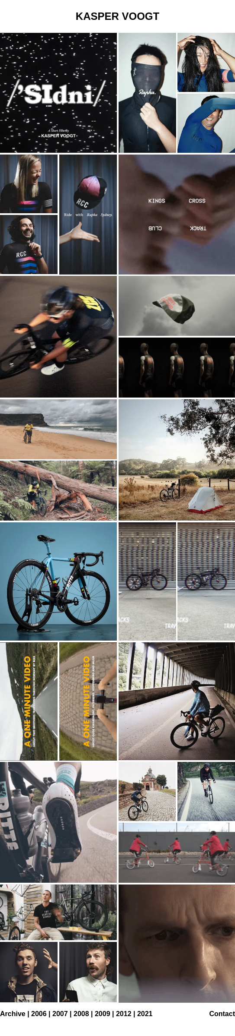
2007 (60, 1013)
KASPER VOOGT (117, 16)
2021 (145, 1013)
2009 (102, 1013)
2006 (39, 1013)
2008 (81, 1013)
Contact (222, 1013)
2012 (124, 1013)
